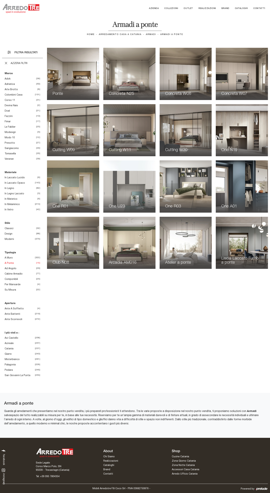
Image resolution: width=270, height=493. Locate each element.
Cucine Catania (180, 456)
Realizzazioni (207, 8)
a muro (9, 257)
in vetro (9, 209)
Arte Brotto (11, 89)
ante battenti (12, 313)
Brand (225, 8)
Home (91, 34)
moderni (9, 239)
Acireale (9, 343)
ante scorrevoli (13, 319)
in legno (9, 188)
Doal (7, 110)
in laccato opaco (15, 182)
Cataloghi (241, 8)
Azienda (154, 8)
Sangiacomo (12, 148)
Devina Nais (11, 105)
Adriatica (10, 84)
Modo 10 (10, 137)
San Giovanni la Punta (17, 375)
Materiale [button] (11, 172)
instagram (3, 477)
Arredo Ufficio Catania (185, 473)
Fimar (8, 121)
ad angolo (10, 268)
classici (9, 228)
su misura (10, 289)
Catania (9, 348)
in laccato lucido (15, 177)
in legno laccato (14, 193)
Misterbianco (12, 359)
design (8, 233)
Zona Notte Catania (183, 465)
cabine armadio (14, 273)
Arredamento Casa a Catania (120, 34)
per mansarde (12, 284)
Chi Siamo (109, 456)
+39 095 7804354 (50, 476)
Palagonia (10, 364)
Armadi (151, 34)
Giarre (8, 353)
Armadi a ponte (171, 34)
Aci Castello (11, 337)
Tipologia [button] (10, 252)
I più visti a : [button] (12, 332)
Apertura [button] (10, 303)
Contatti (259, 8)
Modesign (10, 132)
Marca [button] (9, 73)
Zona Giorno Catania (184, 461)
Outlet (188, 8)
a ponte (9, 263)
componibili (11, 279)
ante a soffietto (14, 308)
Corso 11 (10, 100)
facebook (3, 457)
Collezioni (171, 8)
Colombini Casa (13, 94)
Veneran (9, 158)
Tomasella (10, 153)
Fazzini (9, 116)
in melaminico (12, 204)
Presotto (10, 142)
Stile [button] (7, 222)
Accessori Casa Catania (185, 469)
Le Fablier (10, 126)
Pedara (9, 369)
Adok (8, 78)
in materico (11, 198)
